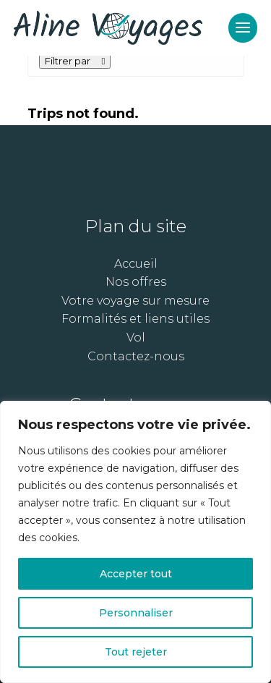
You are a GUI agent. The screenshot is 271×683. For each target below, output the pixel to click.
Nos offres (136, 282)
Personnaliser (136, 612)
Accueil (136, 264)
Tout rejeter (136, 651)
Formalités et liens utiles (135, 319)
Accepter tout (136, 573)
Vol (135, 337)
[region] (135, 542)
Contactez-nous (135, 356)
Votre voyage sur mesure (135, 300)
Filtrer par (75, 61)
